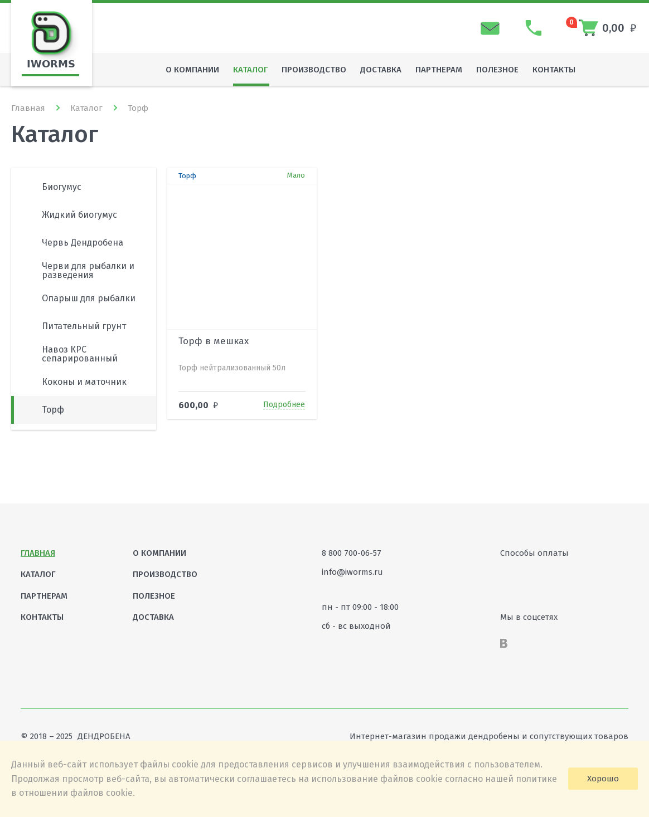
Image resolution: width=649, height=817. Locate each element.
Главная (28, 108)
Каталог (86, 108)
